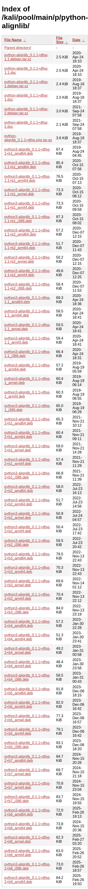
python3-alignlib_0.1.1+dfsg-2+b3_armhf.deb (27, 596)
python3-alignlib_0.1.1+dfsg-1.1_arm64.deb (27, 313)
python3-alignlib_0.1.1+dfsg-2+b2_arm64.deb (27, 502)
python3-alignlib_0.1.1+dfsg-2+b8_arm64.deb (27, 826)
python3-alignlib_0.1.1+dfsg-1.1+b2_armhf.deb (27, 273)
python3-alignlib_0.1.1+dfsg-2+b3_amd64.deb (27, 556)
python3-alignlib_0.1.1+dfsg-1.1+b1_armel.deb (27, 192)
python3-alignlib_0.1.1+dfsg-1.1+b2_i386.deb (27, 286)
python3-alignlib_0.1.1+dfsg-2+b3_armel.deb (27, 583)
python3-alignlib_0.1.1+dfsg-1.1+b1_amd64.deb (27, 165)
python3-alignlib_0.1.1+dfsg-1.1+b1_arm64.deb (27, 179)
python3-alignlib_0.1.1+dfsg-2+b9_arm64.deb (27, 880)
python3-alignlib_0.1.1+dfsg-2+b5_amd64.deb (27, 691)
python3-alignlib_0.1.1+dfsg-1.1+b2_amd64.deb (27, 232)
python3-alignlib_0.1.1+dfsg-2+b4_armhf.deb (27, 664)
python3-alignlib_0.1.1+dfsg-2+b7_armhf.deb (27, 785)
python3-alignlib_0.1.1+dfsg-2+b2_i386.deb (27, 543)
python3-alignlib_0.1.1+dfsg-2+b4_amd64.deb (27, 624)
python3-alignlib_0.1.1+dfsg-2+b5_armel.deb (27, 718)
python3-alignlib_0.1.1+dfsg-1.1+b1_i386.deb (27, 219)
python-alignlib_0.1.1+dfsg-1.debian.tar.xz (26, 84)
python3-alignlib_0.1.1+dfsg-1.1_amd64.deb (27, 300)
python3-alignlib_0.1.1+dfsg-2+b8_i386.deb (27, 866)
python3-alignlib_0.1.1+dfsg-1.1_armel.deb (27, 327)
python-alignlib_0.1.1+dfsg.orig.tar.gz (28, 138)
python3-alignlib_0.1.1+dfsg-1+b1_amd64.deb (27, 151)
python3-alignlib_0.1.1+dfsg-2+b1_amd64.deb (27, 421)
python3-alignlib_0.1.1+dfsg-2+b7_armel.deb (27, 772)
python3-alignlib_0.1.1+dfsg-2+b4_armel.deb (27, 651)
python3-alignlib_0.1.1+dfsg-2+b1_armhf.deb (27, 462)
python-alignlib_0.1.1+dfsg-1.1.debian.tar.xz (26, 57)
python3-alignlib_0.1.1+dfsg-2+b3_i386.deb (27, 610)
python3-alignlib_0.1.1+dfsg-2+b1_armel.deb (27, 448)
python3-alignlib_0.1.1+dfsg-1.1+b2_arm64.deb (27, 246)
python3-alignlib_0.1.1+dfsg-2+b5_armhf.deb (27, 731)
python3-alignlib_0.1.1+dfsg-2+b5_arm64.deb (27, 705)
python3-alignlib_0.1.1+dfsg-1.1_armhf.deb (27, 340)
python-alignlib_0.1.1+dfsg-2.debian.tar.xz (26, 111)
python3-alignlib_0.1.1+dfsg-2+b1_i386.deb (27, 475)
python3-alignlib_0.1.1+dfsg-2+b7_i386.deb (27, 799)
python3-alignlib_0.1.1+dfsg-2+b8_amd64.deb (27, 812)
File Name (13, 40)
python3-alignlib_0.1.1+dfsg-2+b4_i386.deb (27, 677)
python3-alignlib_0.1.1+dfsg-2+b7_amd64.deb (27, 759)
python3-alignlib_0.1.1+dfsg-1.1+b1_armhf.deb (27, 205)
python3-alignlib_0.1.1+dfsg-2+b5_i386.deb (27, 745)
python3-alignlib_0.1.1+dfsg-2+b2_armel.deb (27, 516)
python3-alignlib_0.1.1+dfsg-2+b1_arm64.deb (27, 435)
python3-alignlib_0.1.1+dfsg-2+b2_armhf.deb (27, 529)
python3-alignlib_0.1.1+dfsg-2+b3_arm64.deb (27, 570)
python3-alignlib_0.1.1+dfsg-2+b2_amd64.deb (27, 489)
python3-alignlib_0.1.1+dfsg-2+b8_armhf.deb (27, 853)
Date (76, 40)
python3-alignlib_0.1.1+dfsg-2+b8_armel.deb (27, 839)
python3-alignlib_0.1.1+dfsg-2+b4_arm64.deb (27, 637)
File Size (60, 40)
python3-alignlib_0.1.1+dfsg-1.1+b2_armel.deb (27, 259)
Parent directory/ (17, 48)
